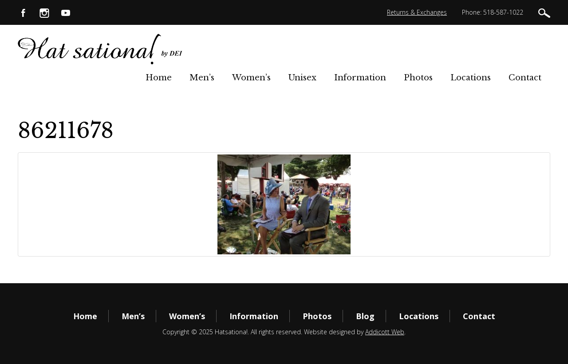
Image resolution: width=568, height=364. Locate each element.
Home (159, 78)
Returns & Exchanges (417, 12)
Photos (418, 78)
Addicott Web (384, 332)
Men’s (201, 78)
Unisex (302, 78)
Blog (365, 316)
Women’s (251, 78)
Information (360, 78)
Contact (525, 78)
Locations (470, 78)
